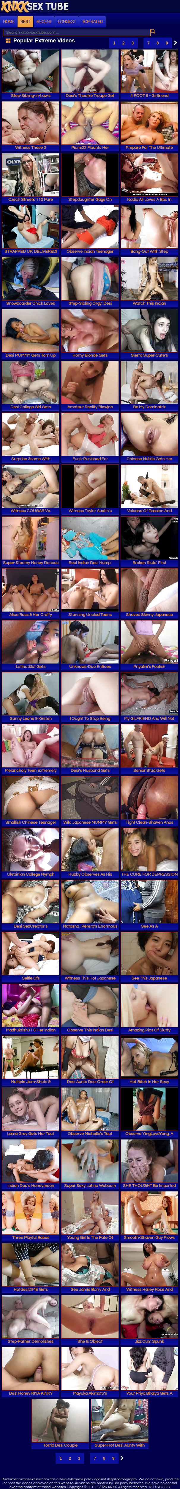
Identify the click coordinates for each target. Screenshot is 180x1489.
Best (25, 21)
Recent (44, 21)
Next (174, 43)
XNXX (90, 7)
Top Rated (92, 21)
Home (8, 21)
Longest (67, 21)
